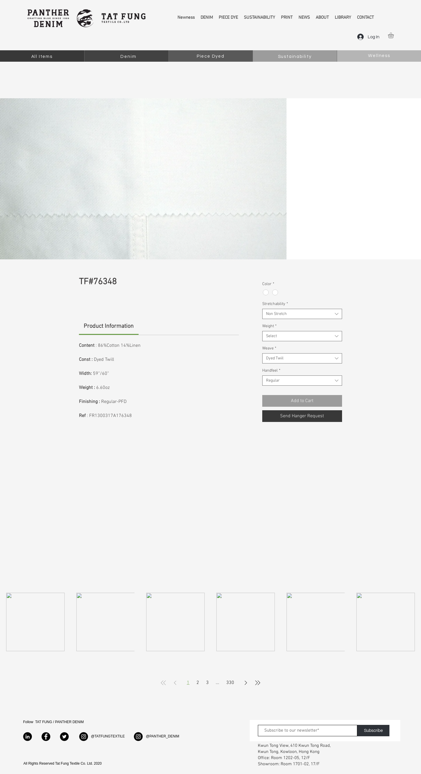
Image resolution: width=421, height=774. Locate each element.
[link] (109, 326)
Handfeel (271, 370)
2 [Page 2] (197, 683)
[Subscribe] (373, 730)
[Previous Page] (175, 683)
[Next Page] (245, 683)
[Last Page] (257, 683)
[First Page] (163, 683)
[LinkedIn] (27, 736)
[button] (394, 35)
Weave (269, 348)
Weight (269, 326)
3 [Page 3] (207, 683)
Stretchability (275, 303)
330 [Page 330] (230, 683)
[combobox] (302, 314)
